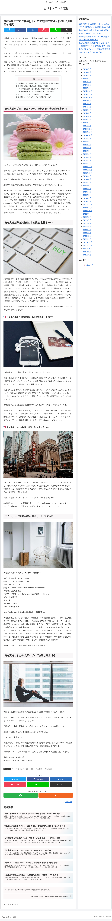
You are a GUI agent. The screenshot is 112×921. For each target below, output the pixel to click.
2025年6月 (87, 110)
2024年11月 (87, 132)
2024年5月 (87, 151)
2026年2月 (87, 85)
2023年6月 (87, 186)
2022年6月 (87, 223)
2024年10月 (87, 135)
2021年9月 (87, 252)
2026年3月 (87, 82)
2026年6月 (87, 72)
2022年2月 (87, 236)
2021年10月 (87, 249)
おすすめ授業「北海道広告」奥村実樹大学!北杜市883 (39, 89)
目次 (35, 79)
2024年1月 (87, 164)
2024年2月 (87, 160)
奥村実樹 (39, 769)
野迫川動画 (47, 769)
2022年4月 (87, 230)
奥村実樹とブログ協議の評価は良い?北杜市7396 (37, 92)
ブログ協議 (24, 769)
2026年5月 (87, 75)
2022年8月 (87, 217)
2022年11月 (87, 208)
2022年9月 (87, 214)
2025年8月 (87, 104)
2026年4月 (87, 79)
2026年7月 (87, 69)
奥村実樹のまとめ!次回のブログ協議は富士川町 (34, 97)
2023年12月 (87, 167)
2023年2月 (87, 198)
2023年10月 (87, 173)
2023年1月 (87, 201)
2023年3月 (87, 195)
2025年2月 (87, 123)
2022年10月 (87, 211)
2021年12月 (87, 242)
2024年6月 (87, 148)
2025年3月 (87, 119)
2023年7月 (87, 182)
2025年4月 (87, 116)
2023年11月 (87, 170)
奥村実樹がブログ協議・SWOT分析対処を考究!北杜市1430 (38, 83)
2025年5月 (87, 113)
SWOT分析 (15, 769)
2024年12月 (87, 129)
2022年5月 (87, 226)
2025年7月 (87, 107)
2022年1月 (87, 239)
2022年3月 (87, 233)
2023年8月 (87, 179)
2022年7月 (87, 220)
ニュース (7, 769)
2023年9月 (87, 176)
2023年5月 (87, 189)
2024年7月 (87, 145)
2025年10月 (87, 97)
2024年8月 (87, 142)
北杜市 (32, 769)
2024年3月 (87, 157)
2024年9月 (87, 138)
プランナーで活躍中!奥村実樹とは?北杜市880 (33, 95)
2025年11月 (87, 94)
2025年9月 (87, 101)
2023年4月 (87, 192)
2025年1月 (87, 126)
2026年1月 (87, 88)
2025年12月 (87, 91)
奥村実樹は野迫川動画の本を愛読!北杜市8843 (33, 86)
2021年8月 (87, 255)
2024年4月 (87, 154)
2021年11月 (87, 245)
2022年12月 (87, 204)
